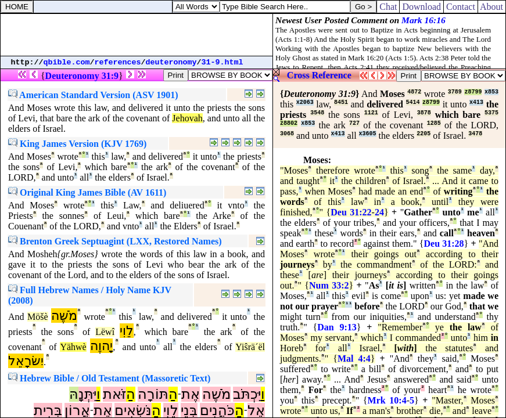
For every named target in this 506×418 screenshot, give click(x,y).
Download (421, 7)
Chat (388, 7)
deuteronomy (171, 62)
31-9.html (222, 62)
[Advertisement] (136, 34)
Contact (461, 7)
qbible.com (67, 62)
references (118, 62)
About (491, 7)
